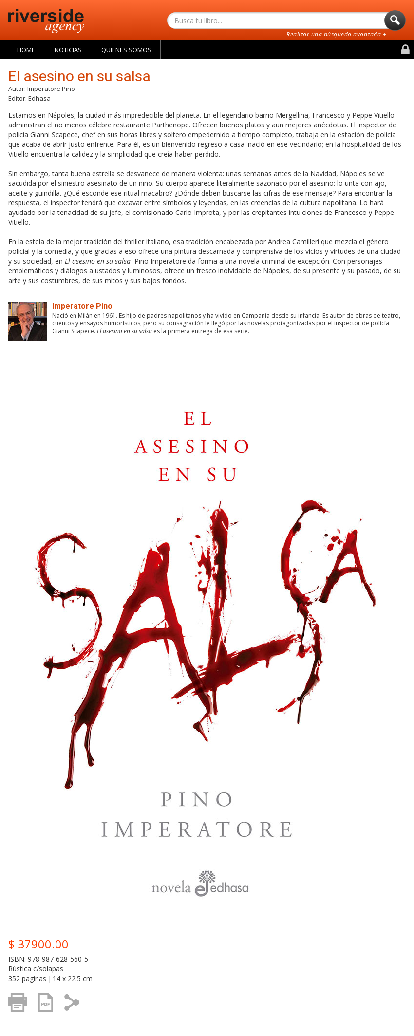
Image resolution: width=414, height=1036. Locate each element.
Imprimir (20, 1007)
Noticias (68, 49)
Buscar (395, 23)
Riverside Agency (46, 21)
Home (26, 49)
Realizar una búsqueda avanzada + (336, 34)
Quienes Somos (126, 49)
